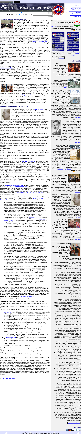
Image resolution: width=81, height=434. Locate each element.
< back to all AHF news (74, 423)
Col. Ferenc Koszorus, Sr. (28, 161)
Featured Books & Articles (75, 11)
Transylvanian (32, 217)
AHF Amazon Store (76, 7)
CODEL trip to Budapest (6, 68)
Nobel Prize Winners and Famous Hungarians (75, 15)
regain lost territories (39, 109)
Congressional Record (21, 186)
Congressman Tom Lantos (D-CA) (14, 185)
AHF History (78, 5)
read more (61, 58)
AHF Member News (76, 9)
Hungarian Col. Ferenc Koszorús (30, 95)
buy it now (68, 169)
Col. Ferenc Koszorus (10, 337)
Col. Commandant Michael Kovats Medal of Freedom (28, 192)
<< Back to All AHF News (8, 378)
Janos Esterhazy (8, 312)
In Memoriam (78, 12)
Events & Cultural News (75, 8)
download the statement (27, 296)
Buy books (54, 26)
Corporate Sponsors (76, 13)
